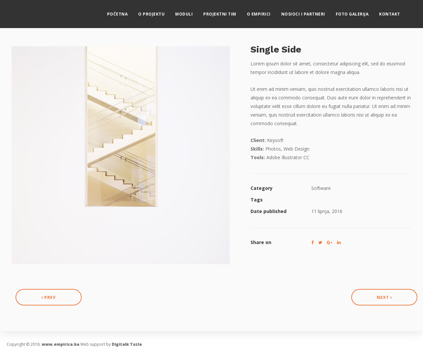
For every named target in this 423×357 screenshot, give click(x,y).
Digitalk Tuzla (127, 344)
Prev (48, 297)
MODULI (190, 12)
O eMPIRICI (265, 12)
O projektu (157, 12)
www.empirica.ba (60, 344)
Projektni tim (226, 12)
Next (384, 297)
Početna (123, 12)
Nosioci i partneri (309, 12)
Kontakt (395, 12)
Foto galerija (358, 12)
